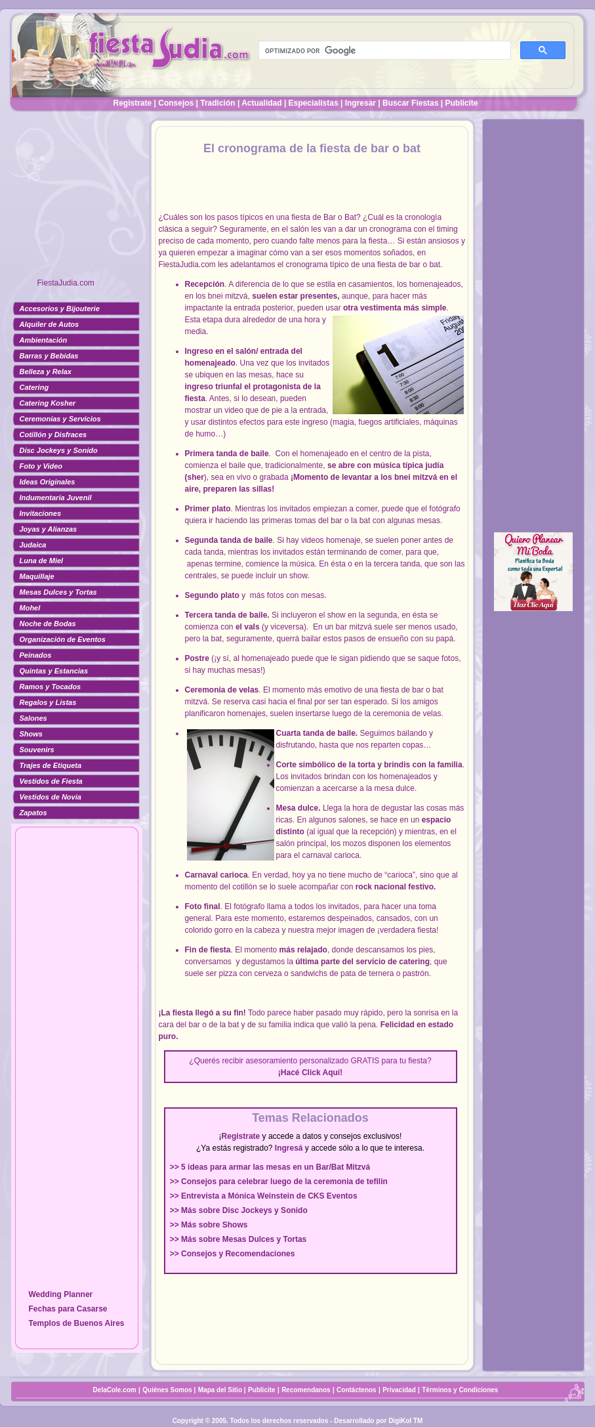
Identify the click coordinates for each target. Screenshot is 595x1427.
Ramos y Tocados (50, 687)
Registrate (132, 103)
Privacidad (399, 1390)
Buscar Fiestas (410, 103)
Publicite (461, 103)
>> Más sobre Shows (209, 1224)
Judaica (33, 545)
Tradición (217, 103)
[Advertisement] (76, 200)
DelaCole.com (114, 1390)
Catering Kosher (48, 403)
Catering (34, 387)
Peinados (36, 655)
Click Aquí (321, 1072)
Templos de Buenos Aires (76, 1323)
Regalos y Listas (48, 702)
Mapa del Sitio (220, 1390)
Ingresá (289, 1148)
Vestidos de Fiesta (51, 781)
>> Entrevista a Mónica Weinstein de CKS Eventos (264, 1196)
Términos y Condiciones (460, 1390)
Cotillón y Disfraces (53, 434)
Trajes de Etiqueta (51, 765)
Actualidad (261, 103)
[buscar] (383, 50)
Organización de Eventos (63, 639)
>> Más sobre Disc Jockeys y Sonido (239, 1210)
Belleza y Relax (46, 371)
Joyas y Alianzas (48, 529)
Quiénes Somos (168, 1390)
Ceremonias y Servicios (60, 419)
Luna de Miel (42, 560)
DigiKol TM (405, 1420)
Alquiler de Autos (49, 324)
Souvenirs (37, 750)
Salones (33, 718)
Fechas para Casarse (67, 1308)
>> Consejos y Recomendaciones (232, 1253)
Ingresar (360, 103)
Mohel (30, 608)
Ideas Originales (47, 482)
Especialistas (314, 103)
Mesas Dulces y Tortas (58, 592)
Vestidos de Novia (50, 797)
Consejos (176, 103)
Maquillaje (37, 576)
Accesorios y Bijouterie (60, 308)
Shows (31, 734)
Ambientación (44, 340)
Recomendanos (305, 1390)
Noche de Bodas (48, 624)
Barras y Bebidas (49, 356)
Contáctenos (357, 1390)
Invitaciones (41, 513)
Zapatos (33, 813)
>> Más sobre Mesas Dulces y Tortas (238, 1239)
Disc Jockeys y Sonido (59, 450)
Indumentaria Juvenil (56, 497)
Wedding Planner (60, 1294)
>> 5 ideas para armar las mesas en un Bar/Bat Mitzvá (270, 1167)
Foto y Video (41, 466)
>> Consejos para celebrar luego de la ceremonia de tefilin (279, 1181)
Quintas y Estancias (54, 671)
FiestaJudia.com (65, 283)
